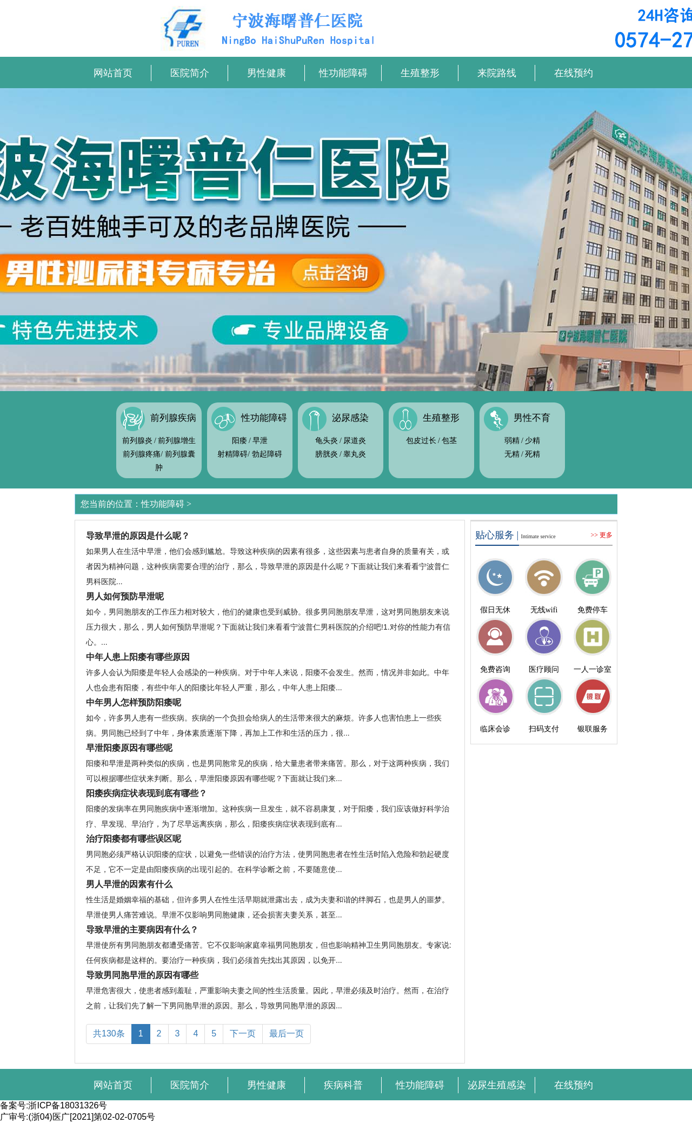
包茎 (449, 441)
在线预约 (573, 73)
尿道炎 (354, 441)
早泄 (260, 441)
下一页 (243, 1033)
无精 (512, 454)
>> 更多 (601, 535)
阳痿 (239, 441)
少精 (532, 441)
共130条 (109, 1033)
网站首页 (113, 73)
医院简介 (189, 73)
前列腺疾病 (173, 418)
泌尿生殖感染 (497, 1085)
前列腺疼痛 (142, 454)
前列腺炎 (137, 441)
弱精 (512, 441)
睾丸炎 (354, 454)
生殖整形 (420, 73)
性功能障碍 (343, 73)
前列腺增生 (177, 441)
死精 (532, 454)
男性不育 (532, 418)
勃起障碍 (267, 454)
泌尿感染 (350, 418)
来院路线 (496, 73)
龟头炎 (326, 441)
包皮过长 (421, 441)
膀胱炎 (326, 454)
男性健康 (266, 73)
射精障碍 (232, 454)
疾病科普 (343, 1085)
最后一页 (286, 1033)
